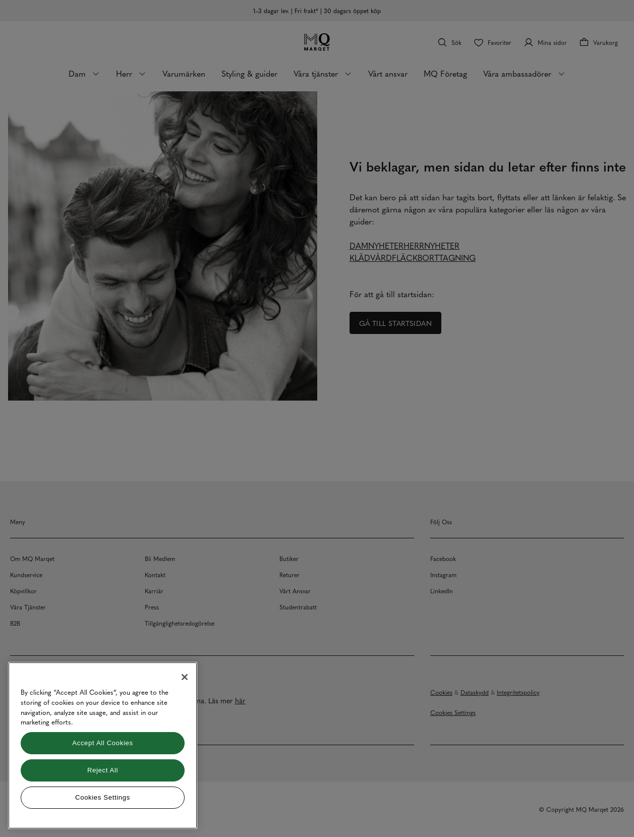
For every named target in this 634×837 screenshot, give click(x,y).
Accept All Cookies (102, 743)
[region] (102, 745)
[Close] (185, 677)
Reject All (102, 770)
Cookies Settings (102, 797)
